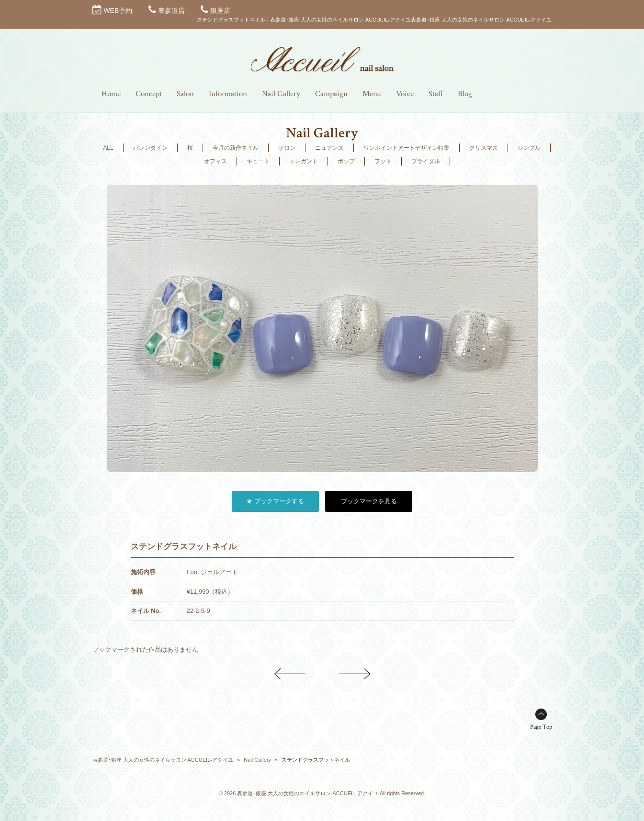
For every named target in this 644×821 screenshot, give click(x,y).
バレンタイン (150, 147)
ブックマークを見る (369, 501)
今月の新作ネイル (236, 147)
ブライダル (425, 161)
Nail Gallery (257, 760)
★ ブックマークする (275, 501)
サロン (286, 147)
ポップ (346, 161)
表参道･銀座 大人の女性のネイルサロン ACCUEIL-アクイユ (162, 760)
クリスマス (483, 147)
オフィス (215, 161)
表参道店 (171, 10)
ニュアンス (329, 147)
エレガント (303, 161)
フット (383, 161)
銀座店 (220, 10)
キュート (258, 161)
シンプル (529, 147)
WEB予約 (117, 10)
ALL (108, 147)
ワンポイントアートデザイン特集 (406, 147)
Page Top (541, 727)
